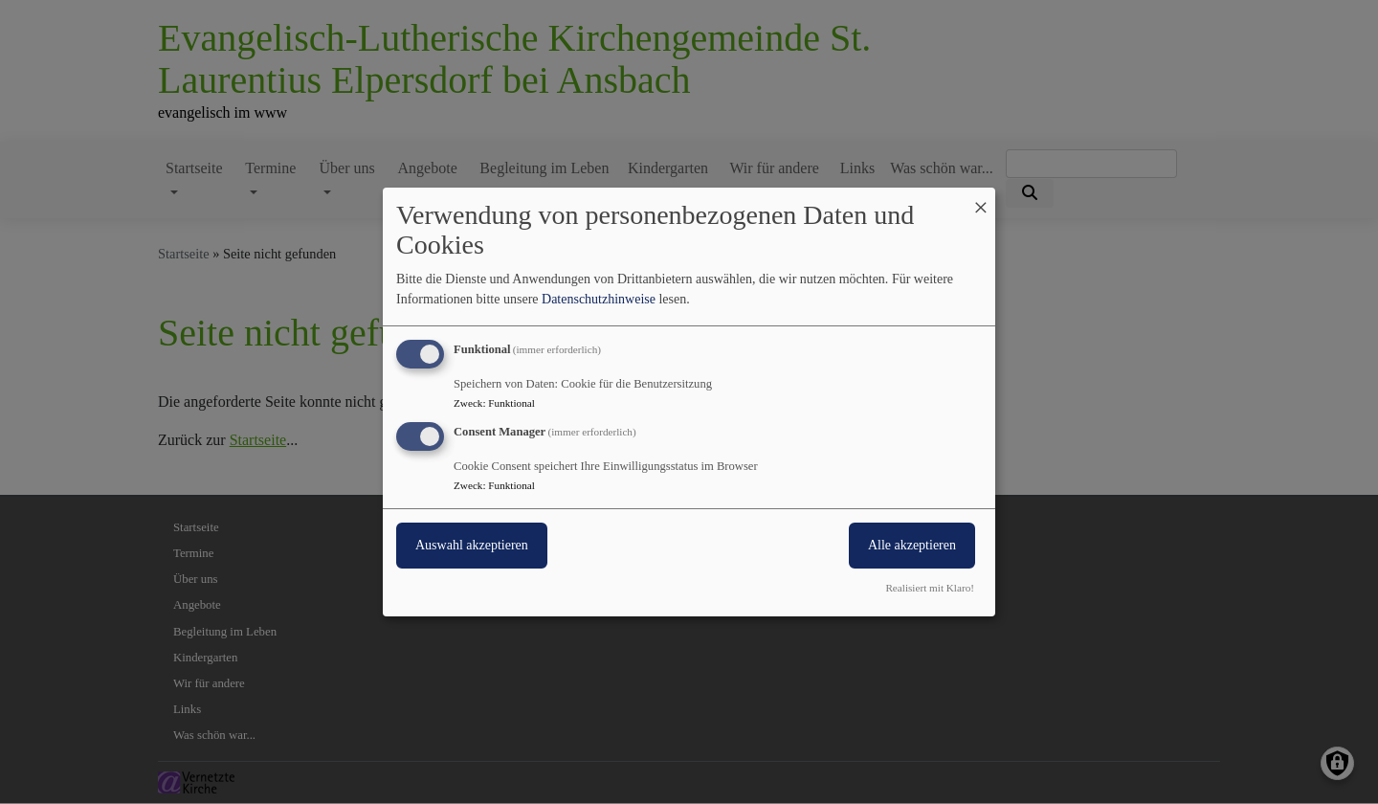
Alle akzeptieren (912, 545)
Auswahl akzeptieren (471, 545)
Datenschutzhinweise (599, 299)
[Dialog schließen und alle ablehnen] (981, 200)
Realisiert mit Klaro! (929, 587)
